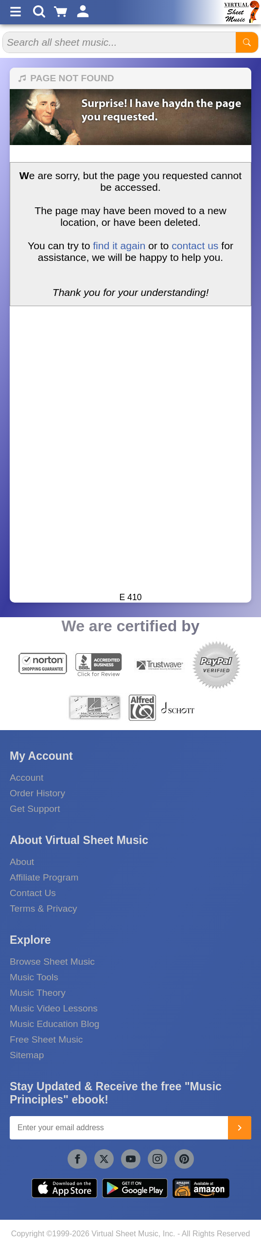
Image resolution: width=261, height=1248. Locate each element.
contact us (195, 245)
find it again (119, 245)
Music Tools (34, 977)
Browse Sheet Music (52, 961)
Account (26, 777)
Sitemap (27, 1055)
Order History (37, 793)
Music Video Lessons (54, 1008)
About (22, 862)
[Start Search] (247, 42)
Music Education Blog (55, 1024)
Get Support (35, 809)
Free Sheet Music (46, 1039)
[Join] (239, 1127)
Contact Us (33, 893)
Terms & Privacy (43, 908)
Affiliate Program (44, 877)
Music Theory (38, 993)
